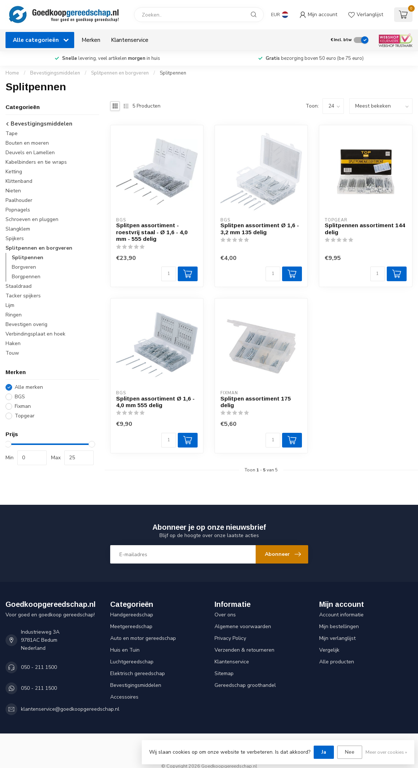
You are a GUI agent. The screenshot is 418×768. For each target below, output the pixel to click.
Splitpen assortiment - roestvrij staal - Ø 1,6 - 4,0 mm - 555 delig (152, 232)
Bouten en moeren (27, 143)
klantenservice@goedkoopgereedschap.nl (70, 709)
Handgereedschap (131, 614)
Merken (91, 40)
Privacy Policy (230, 638)
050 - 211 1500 (39, 667)
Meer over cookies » (386, 752)
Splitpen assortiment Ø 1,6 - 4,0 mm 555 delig (155, 401)
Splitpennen (173, 73)
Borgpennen (26, 276)
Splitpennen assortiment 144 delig (365, 228)
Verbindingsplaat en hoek (35, 333)
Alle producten (336, 661)
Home (12, 73)
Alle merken (29, 387)
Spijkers (15, 238)
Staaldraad (19, 286)
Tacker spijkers (23, 295)
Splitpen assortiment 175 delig (255, 401)
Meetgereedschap (131, 626)
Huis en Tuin (125, 649)
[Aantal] (168, 274)
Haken (13, 343)
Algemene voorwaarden (243, 626)
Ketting (14, 171)
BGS (20, 396)
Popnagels (18, 209)
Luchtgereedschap (132, 661)
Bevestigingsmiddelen (55, 73)
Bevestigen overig (26, 324)
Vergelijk (329, 649)
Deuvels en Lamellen (30, 152)
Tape (12, 133)
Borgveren (24, 267)
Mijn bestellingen (339, 626)
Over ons (225, 614)
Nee (349, 752)
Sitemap (224, 673)
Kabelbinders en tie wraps (36, 162)
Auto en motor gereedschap (143, 638)
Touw (12, 352)
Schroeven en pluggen (32, 219)
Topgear (25, 416)
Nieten (13, 190)
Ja (323, 752)
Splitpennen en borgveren (120, 73)
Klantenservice (129, 40)
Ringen (14, 314)
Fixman (23, 406)
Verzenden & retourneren (244, 649)
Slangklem (18, 228)
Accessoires (124, 696)
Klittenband (19, 181)
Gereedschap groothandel (245, 685)
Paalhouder (19, 200)
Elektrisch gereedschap (137, 673)
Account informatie (341, 614)
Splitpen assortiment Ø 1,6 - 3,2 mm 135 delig (259, 228)
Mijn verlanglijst (337, 638)
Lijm (10, 305)
